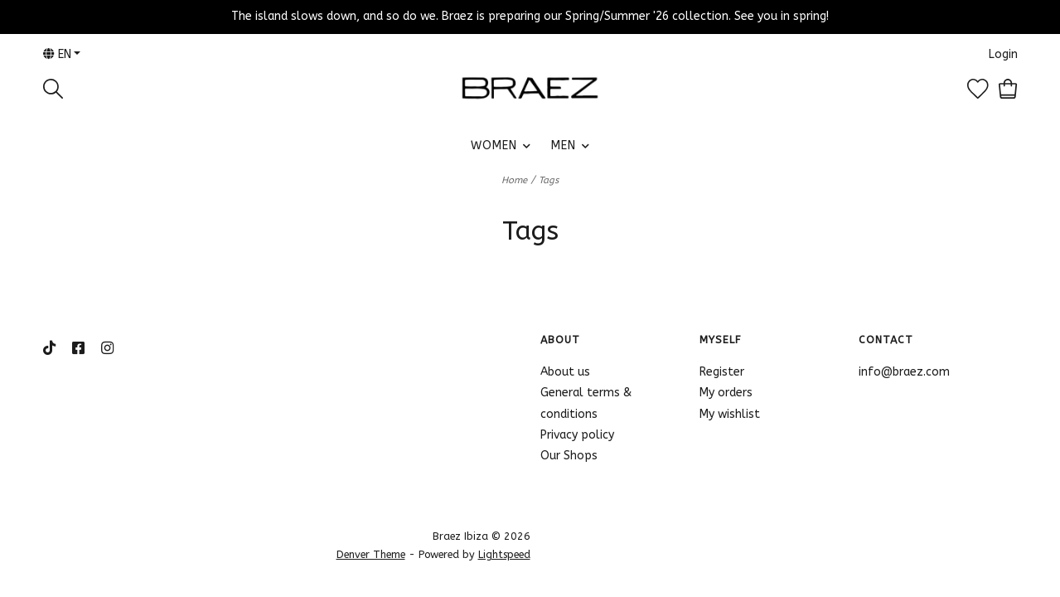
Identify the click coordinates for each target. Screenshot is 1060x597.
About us (565, 372)
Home (514, 180)
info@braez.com (904, 372)
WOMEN (494, 145)
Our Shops (569, 456)
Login (1003, 54)
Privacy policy (577, 435)
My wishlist (729, 414)
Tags (549, 180)
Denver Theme (370, 554)
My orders (726, 393)
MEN (563, 145)
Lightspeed (504, 554)
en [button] (57, 54)
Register (721, 372)
